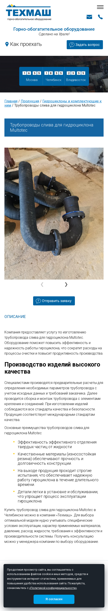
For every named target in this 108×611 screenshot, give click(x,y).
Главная (10, 101)
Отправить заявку (57, 301)
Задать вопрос (88, 45)
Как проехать (26, 44)
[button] (66, 284)
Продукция (30, 101)
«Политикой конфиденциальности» (53, 588)
